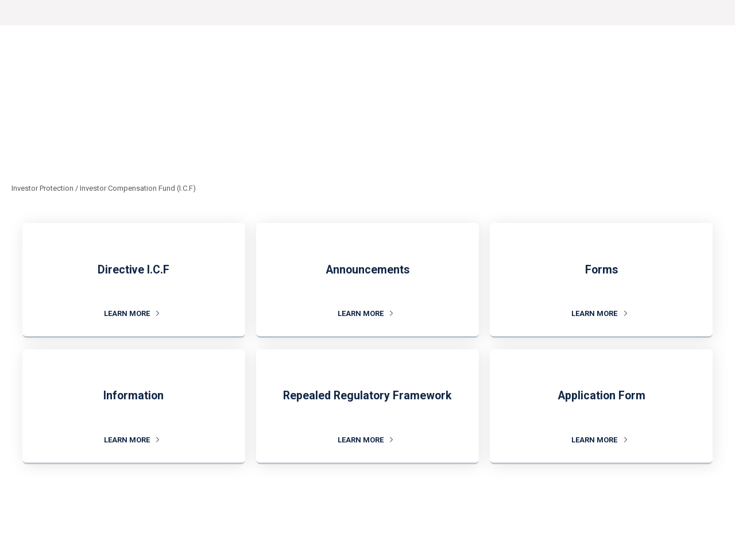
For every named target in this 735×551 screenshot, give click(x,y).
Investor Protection (42, 188)
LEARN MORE (132, 313)
